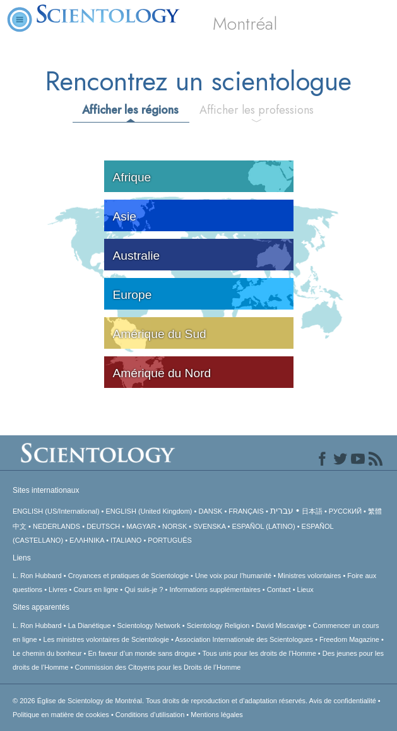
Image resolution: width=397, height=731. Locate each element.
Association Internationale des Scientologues (244, 639)
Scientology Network (149, 625)
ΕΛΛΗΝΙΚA (86, 540)
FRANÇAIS (246, 511)
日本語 (312, 511)
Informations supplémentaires (214, 589)
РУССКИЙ (345, 511)
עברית (281, 510)
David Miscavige (281, 625)
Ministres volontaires (309, 575)
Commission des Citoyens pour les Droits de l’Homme (158, 667)
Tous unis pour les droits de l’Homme (259, 653)
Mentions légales (217, 714)
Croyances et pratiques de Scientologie (128, 575)
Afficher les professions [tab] (256, 110)
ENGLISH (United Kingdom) (149, 511)
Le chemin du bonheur (48, 653)
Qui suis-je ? (143, 589)
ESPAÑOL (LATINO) (263, 526)
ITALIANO (125, 540)
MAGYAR (141, 526)
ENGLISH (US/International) (56, 511)
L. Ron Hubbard (37, 575)
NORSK (174, 526)
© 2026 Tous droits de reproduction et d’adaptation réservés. (161, 700)
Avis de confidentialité (342, 700)
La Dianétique (89, 625)
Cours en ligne (95, 589)
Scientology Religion (218, 625)
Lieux (305, 589)
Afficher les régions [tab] (130, 110)
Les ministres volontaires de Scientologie (106, 639)
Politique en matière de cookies (61, 714)
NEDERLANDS (56, 526)
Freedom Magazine (349, 639)
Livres (58, 589)
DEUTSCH (103, 526)
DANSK (210, 511)
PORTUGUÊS (169, 540)
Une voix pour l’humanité (233, 575)
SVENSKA (209, 526)
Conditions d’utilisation (150, 714)
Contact (279, 589)
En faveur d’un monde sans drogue (142, 653)
